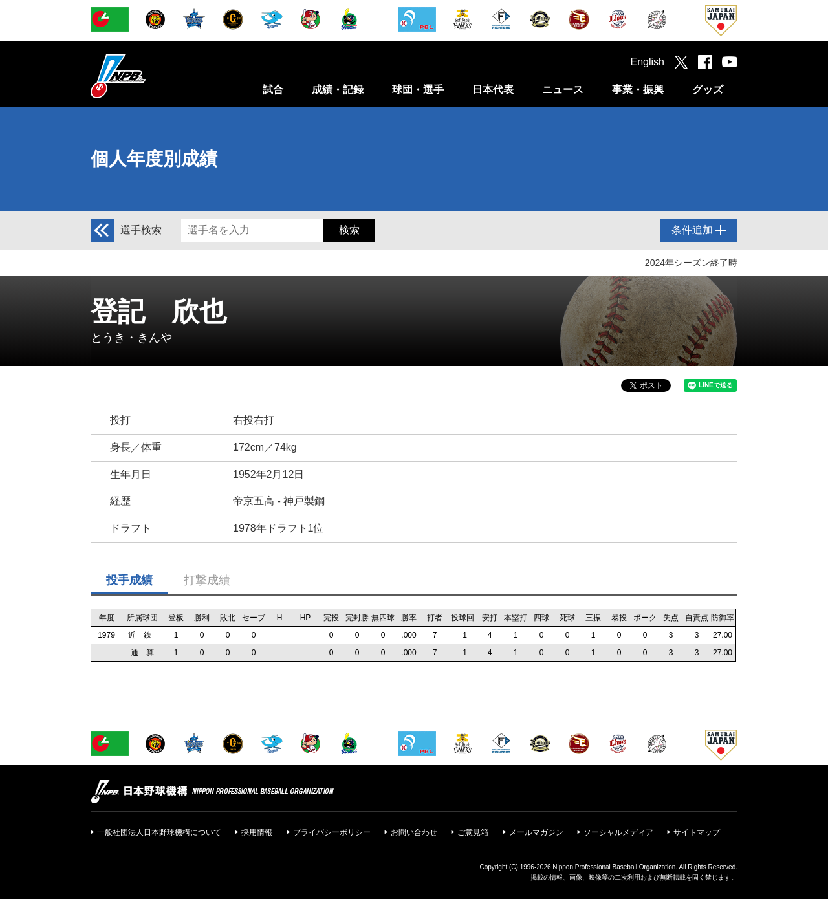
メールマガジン (536, 832)
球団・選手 (418, 89)
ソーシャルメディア (618, 832)
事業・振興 (638, 89)
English (647, 61)
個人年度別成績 (154, 159)
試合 (273, 89)
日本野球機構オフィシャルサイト (151, 76)
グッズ (707, 89)
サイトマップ (696, 832)
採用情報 (256, 832)
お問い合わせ (414, 832)
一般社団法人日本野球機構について (159, 832)
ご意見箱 (472, 832)
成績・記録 (338, 89)
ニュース (562, 89)
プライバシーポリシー (332, 832)
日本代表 (493, 89)
